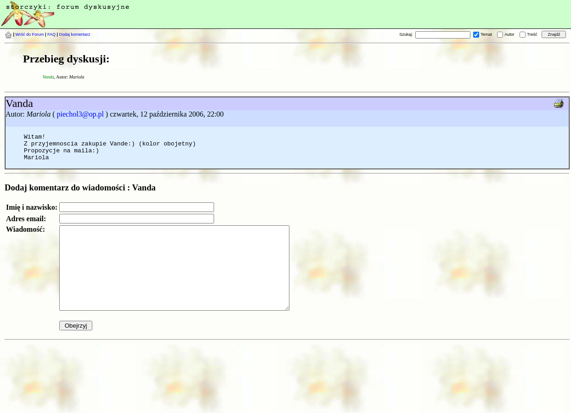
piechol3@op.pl (80, 114)
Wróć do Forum (30, 34)
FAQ (51, 34)
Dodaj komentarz (74, 34)
